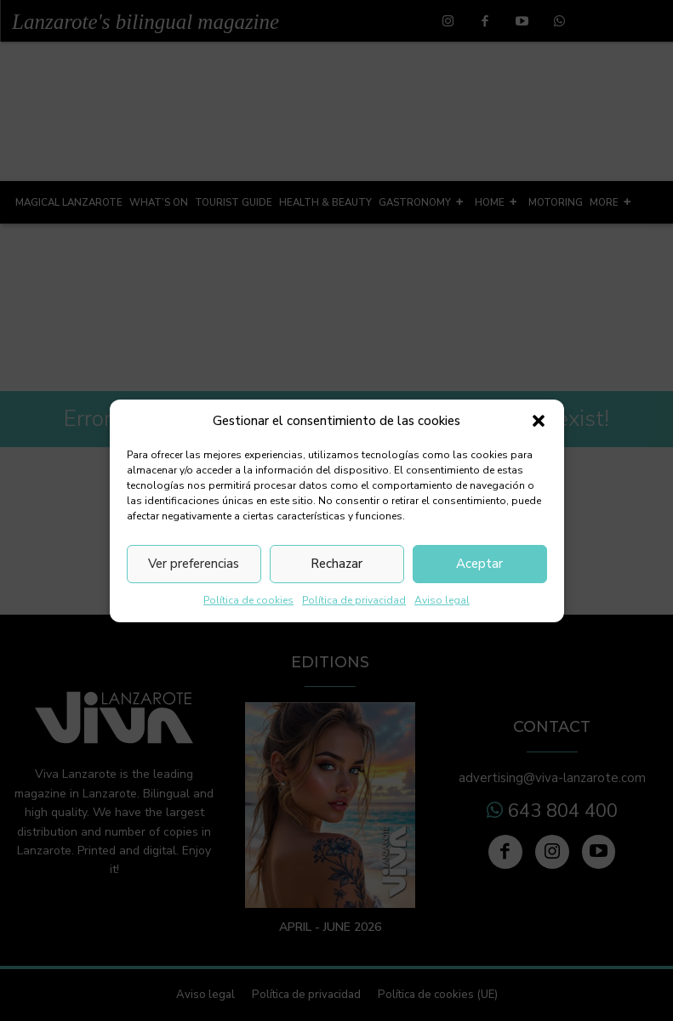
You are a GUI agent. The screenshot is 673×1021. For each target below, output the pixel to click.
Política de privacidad (354, 600)
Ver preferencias (193, 563)
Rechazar (336, 563)
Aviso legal (442, 600)
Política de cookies (248, 600)
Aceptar (479, 563)
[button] (538, 420)
